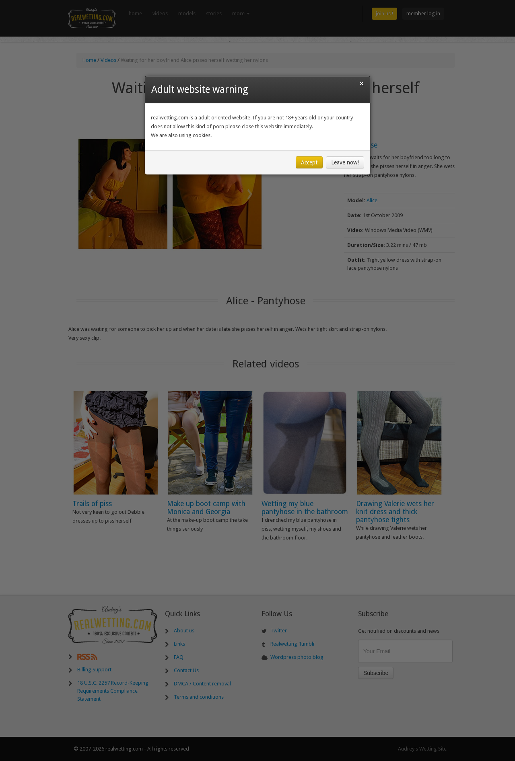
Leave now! (345, 162)
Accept (309, 162)
